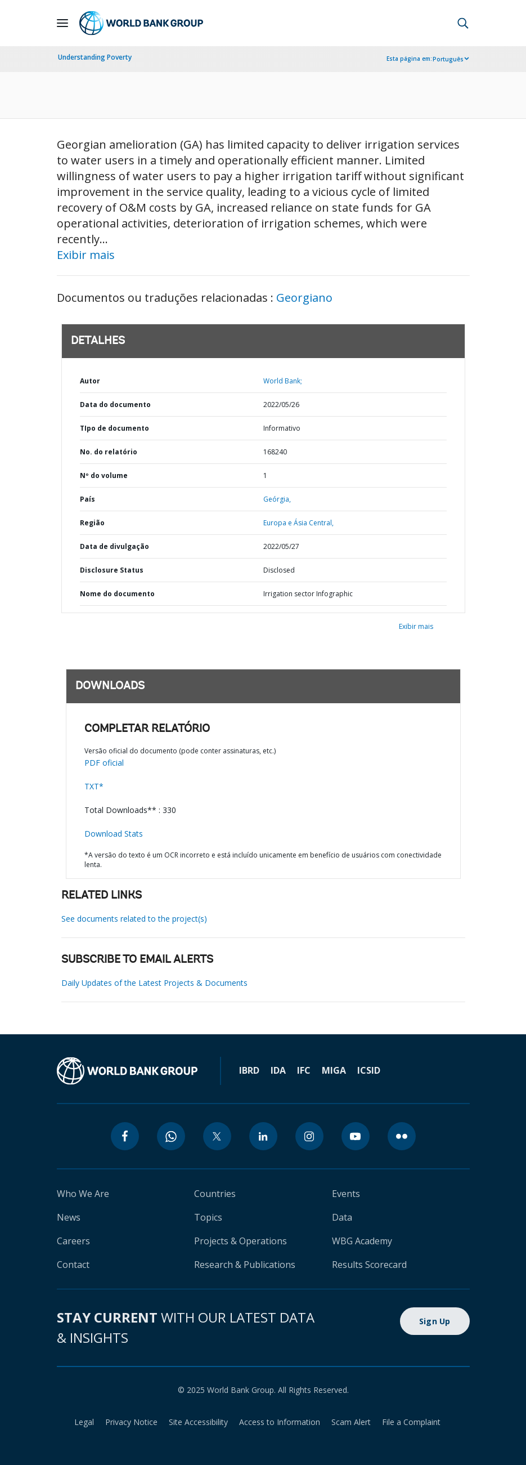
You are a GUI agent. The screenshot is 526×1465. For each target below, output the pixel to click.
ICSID (368, 1070)
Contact (73, 1264)
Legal (84, 1422)
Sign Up (435, 1321)
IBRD (249, 1070)
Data (342, 1217)
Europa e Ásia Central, (298, 523)
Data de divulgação (114, 546)
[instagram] (309, 1136)
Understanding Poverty (95, 57)
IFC (304, 1070)
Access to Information (279, 1422)
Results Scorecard (369, 1264)
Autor (90, 381)
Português (448, 59)
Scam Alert (351, 1422)
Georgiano (304, 297)
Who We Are (83, 1193)
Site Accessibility (198, 1422)
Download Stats (113, 833)
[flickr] (402, 1136)
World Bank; (282, 381)
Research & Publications (244, 1264)
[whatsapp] (171, 1136)
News (68, 1217)
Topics (208, 1217)
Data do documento (115, 404)
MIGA (334, 1070)
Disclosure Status (111, 570)
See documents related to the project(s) (134, 918)
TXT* (94, 786)
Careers (73, 1241)
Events (346, 1193)
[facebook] (125, 1136)
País (87, 499)
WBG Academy (362, 1241)
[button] (463, 23)
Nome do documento (117, 593)
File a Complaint (411, 1422)
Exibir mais (86, 254)
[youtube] (355, 1136)
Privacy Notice (131, 1422)
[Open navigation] (62, 23)
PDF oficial (104, 762)
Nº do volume (104, 475)
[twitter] (217, 1136)
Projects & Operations (240, 1241)
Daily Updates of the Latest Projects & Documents (154, 982)
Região (92, 523)
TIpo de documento (114, 428)
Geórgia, (277, 499)
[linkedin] (263, 1136)
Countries (215, 1193)
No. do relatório (108, 452)
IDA (278, 1070)
